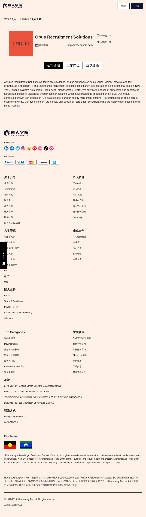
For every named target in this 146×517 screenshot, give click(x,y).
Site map (8, 318)
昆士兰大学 (9, 242)
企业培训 (77, 242)
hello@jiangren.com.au (15, 417)
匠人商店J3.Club (12, 223)
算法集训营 (9, 372)
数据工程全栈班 (11, 349)
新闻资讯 (8, 195)
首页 (6, 19)
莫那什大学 (9, 259)
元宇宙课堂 (9, 189)
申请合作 (77, 259)
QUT (6, 276)
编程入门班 (9, 361)
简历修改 (77, 361)
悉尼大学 (8, 254)
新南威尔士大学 (11, 248)
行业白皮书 (78, 200)
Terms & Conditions (13, 301)
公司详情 (24, 19)
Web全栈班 (9, 338)
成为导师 (8, 206)
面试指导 (77, 366)
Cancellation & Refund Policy (18, 313)
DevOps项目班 (11, 344)
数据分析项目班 (11, 355)
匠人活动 (77, 189)
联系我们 (8, 217)
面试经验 (92, 65)
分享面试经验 (79, 212)
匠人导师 (8, 212)
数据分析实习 (79, 349)
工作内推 (77, 183)
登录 (123, 5)
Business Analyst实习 (14, 366)
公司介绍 (53, 65)
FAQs (7, 296)
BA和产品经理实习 (82, 338)
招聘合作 (77, 254)
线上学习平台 (79, 206)
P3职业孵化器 (79, 237)
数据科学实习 (79, 344)
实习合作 (77, 248)
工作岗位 (73, 65)
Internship (78, 217)
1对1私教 (77, 195)
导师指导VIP (79, 372)
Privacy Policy (11, 307)
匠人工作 (8, 200)
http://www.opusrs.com (80, 45)
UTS (6, 282)
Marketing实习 (80, 355)
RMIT (7, 271)
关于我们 (8, 183)
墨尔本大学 (9, 237)
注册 (137, 5)
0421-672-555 (11, 422)
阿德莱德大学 (10, 265)
